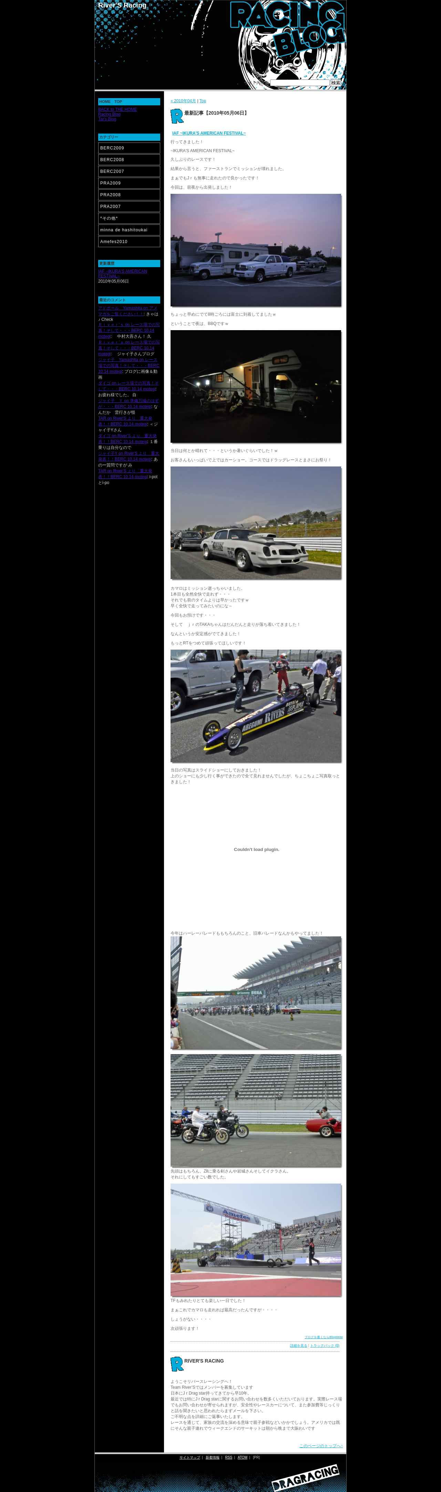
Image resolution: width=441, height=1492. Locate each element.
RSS (229, 1457)
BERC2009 (112, 148)
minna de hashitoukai (123, 230)
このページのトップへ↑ (321, 1445)
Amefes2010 (113, 241)
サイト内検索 (256, 83)
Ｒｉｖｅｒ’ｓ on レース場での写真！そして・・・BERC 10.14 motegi (129, 330)
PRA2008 (110, 194)
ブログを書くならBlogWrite (324, 1337)
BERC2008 (112, 159)
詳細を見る (298, 1345)
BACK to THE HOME (117, 109)
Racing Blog (109, 114)
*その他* (109, 218)
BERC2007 (112, 171)
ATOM (242, 1457)
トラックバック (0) (324, 1345)
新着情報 (212, 1457)
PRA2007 (110, 206)
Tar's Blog (107, 119)
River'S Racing (122, 5)
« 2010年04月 (183, 100)
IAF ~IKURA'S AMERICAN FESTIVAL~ (209, 133)
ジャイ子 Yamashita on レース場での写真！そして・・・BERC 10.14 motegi (128, 365)
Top (202, 100)
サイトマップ (190, 1457)
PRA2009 (110, 183)
